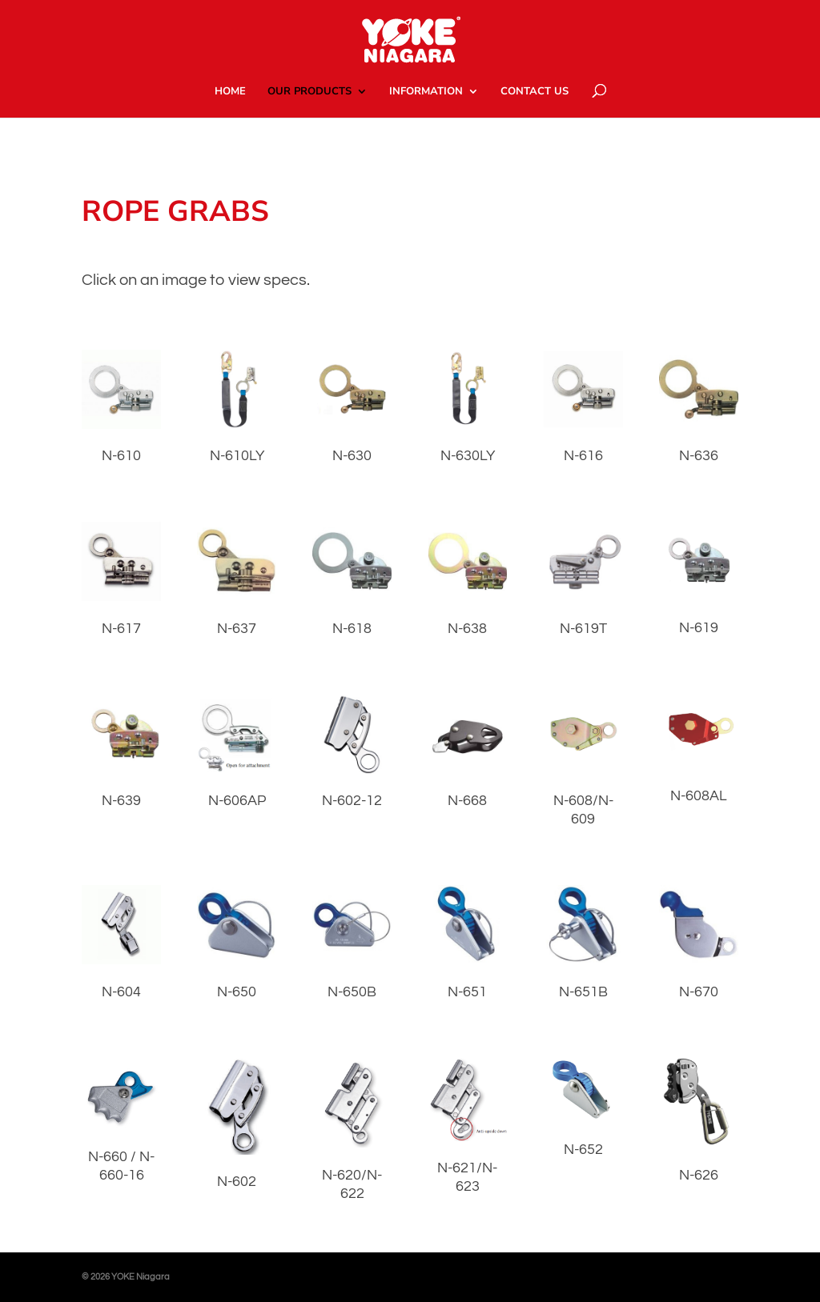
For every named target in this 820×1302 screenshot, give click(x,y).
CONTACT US (534, 92)
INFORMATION (426, 92)
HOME (230, 92)
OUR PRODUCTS (309, 92)
